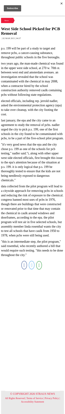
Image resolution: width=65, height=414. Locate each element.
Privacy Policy (52, 398)
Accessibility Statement (32, 401)
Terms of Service (34, 398)
